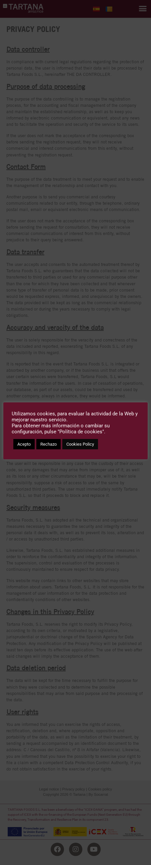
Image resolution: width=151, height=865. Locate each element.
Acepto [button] (24, 444)
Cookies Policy (80, 444)
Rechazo (48, 444)
